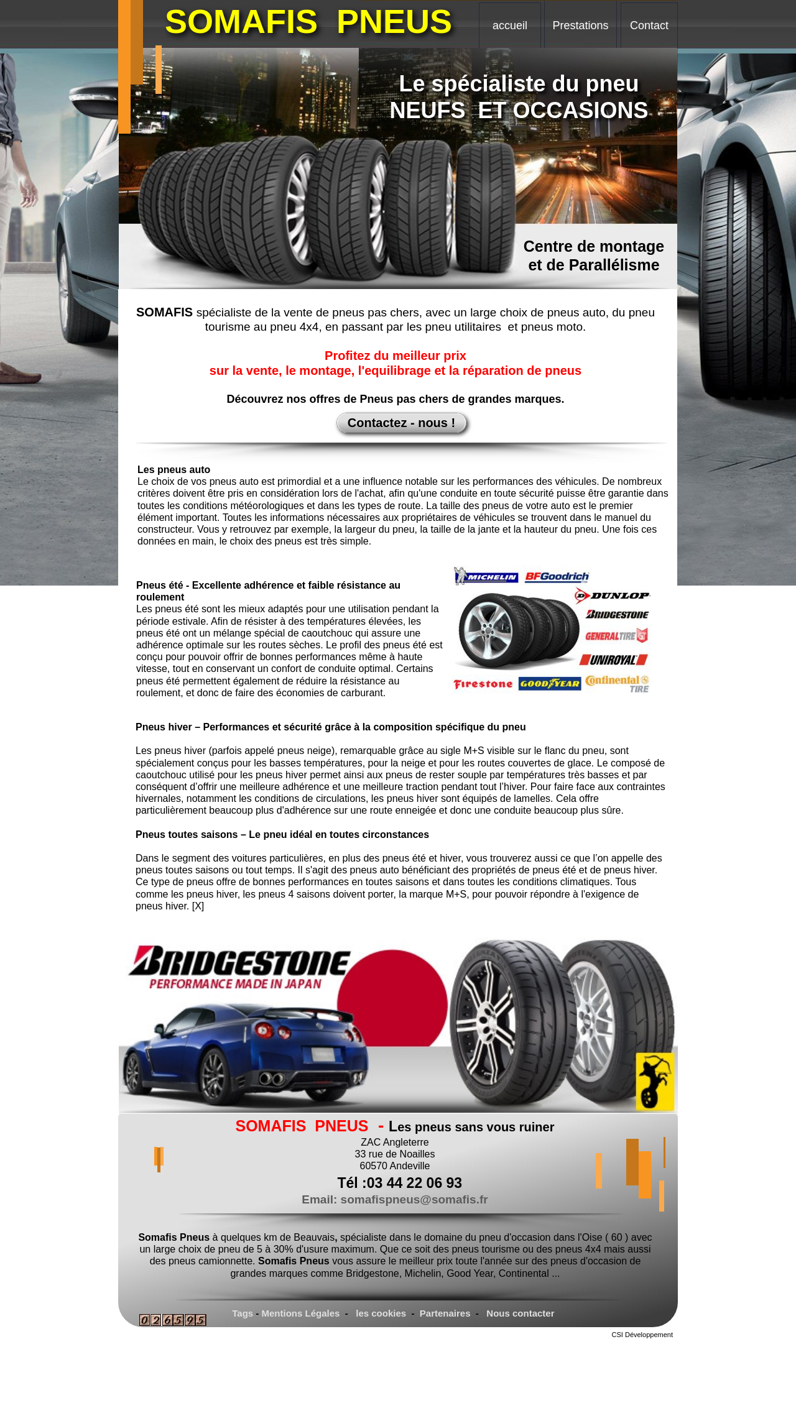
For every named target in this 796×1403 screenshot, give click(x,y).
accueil (510, 25)
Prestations (580, 25)
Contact (649, 25)
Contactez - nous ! (401, 423)
